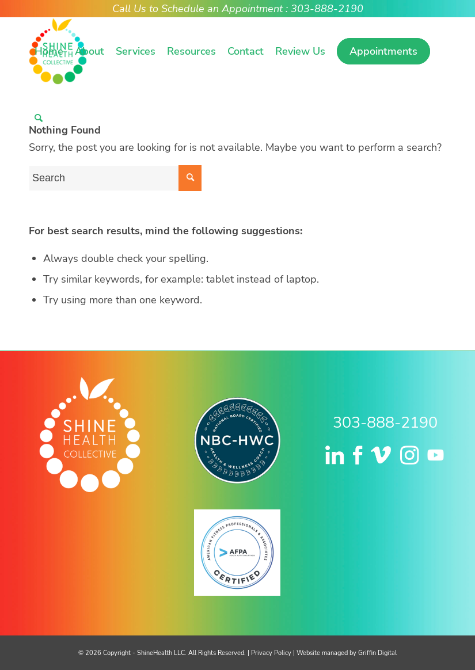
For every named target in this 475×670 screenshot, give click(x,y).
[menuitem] (49, 51)
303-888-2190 (385, 422)
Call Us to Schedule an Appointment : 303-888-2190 (237, 9)
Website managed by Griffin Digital (347, 653)
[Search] (38, 118)
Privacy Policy (271, 653)
